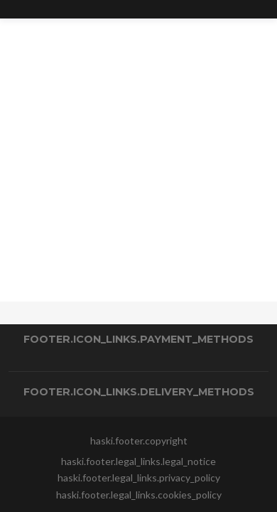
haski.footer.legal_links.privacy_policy (139, 477)
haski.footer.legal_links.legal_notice (138, 461)
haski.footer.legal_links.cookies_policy (139, 495)
